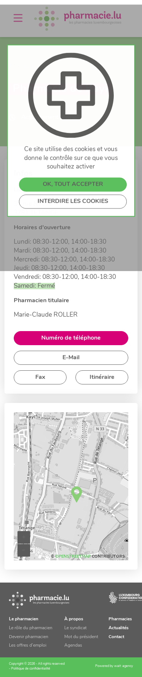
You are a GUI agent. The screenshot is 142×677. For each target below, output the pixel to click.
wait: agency (123, 666)
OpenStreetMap (73, 557)
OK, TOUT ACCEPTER (73, 229)
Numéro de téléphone (71, 338)
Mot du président (81, 637)
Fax (40, 377)
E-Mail (71, 358)
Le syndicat (75, 628)
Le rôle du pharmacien (30, 628)
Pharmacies (120, 619)
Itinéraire (102, 377)
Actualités (119, 628)
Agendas (73, 645)
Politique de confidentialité (30, 668)
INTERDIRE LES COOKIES (73, 246)
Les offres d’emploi (27, 645)
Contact (116, 637)
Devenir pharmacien (28, 637)
